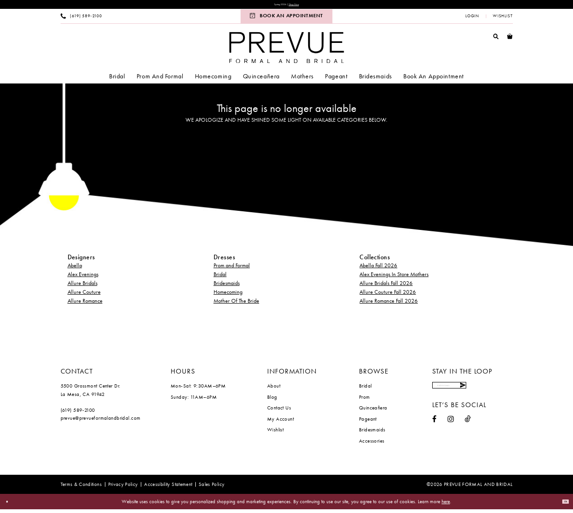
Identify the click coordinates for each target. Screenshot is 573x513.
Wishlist (275, 433)
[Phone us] (81, 20)
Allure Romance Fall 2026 (388, 304)
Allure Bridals (82, 287)
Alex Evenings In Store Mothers (393, 278)
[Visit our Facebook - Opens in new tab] (434, 430)
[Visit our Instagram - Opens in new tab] (451, 430)
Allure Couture (84, 295)
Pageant (368, 422)
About (273, 389)
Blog (272, 400)
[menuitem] (81, 20)
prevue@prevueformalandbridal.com (101, 421)
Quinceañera (373, 411)
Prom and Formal (232, 269)
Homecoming (228, 295)
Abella (75, 269)
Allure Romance (85, 304)
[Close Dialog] (10, 505)
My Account (280, 422)
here (446, 505)
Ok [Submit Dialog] (562, 505)
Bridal (220, 278)
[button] (472, 20)
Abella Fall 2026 (378, 269)
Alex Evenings (83, 278)
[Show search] (496, 39)
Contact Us (279, 411)
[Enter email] (471, 393)
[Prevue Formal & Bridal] (286, 51)
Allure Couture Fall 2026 (387, 295)
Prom (364, 400)
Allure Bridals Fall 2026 (386, 287)
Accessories (372, 444)
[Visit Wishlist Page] (502, 20)
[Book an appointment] (286, 20)
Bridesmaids (227, 287)
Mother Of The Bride (236, 304)
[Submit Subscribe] (504, 393)
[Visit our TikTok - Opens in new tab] (468, 430)
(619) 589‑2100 (78, 413)
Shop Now (302, 6)
